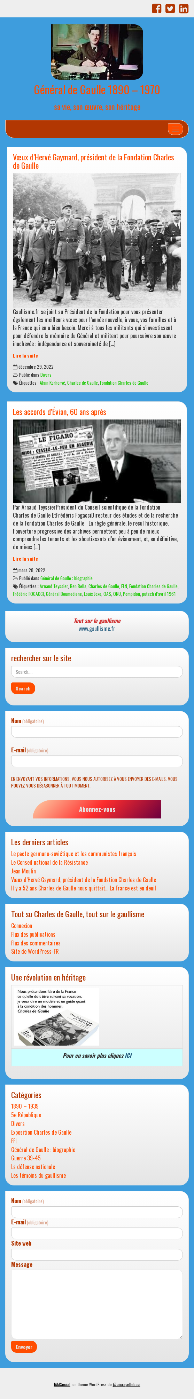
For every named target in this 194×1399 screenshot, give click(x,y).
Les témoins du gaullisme (38, 1176)
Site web (21, 1243)
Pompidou (131, 593)
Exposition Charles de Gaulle (41, 1132)
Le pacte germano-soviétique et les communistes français (73, 854)
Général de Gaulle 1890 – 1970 (97, 89)
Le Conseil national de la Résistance (49, 862)
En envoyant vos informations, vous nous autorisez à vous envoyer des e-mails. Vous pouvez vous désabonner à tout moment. (94, 782)
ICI (128, 1055)
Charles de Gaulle (82, 382)
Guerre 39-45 (26, 1158)
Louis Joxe (92, 593)
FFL (14, 1141)
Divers (46, 374)
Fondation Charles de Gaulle (124, 382)
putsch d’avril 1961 (159, 593)
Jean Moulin (23, 871)
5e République (26, 1115)
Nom (27, 721)
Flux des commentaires (36, 943)
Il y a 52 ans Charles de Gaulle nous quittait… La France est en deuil (83, 888)
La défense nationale (33, 1167)
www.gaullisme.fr (97, 628)
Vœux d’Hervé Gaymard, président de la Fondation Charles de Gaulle (93, 161)
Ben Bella (78, 586)
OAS (107, 593)
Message (21, 1265)
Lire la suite (25, 355)
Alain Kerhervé (52, 382)
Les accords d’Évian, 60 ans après (59, 411)
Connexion (21, 926)
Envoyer (24, 1346)
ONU (117, 593)
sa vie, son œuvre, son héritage (97, 106)
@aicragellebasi (126, 1384)
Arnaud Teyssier (54, 586)
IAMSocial (62, 1384)
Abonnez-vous (97, 809)
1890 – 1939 (25, 1106)
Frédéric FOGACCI (28, 593)
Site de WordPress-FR (35, 952)
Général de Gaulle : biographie (66, 578)
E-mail (29, 750)
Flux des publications (33, 934)
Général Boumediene (64, 593)
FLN (124, 586)
